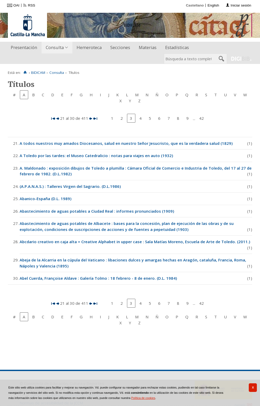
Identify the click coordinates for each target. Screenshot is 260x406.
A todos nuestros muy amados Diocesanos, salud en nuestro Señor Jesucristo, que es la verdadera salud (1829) (126, 143)
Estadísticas (177, 47)
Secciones (120, 47)
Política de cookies (143, 397)
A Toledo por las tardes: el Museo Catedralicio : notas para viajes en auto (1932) (96, 155)
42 (201, 118)
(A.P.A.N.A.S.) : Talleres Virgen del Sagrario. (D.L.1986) (70, 186)
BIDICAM (38, 72)
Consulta (55, 47)
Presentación (24, 47)
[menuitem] (25, 47)
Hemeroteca (89, 47)
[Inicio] (25, 72)
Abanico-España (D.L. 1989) (45, 198)
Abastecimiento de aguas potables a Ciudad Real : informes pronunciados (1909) (97, 211)
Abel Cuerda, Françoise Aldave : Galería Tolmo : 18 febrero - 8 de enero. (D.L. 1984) (98, 278)
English (213, 5)
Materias (148, 47)
